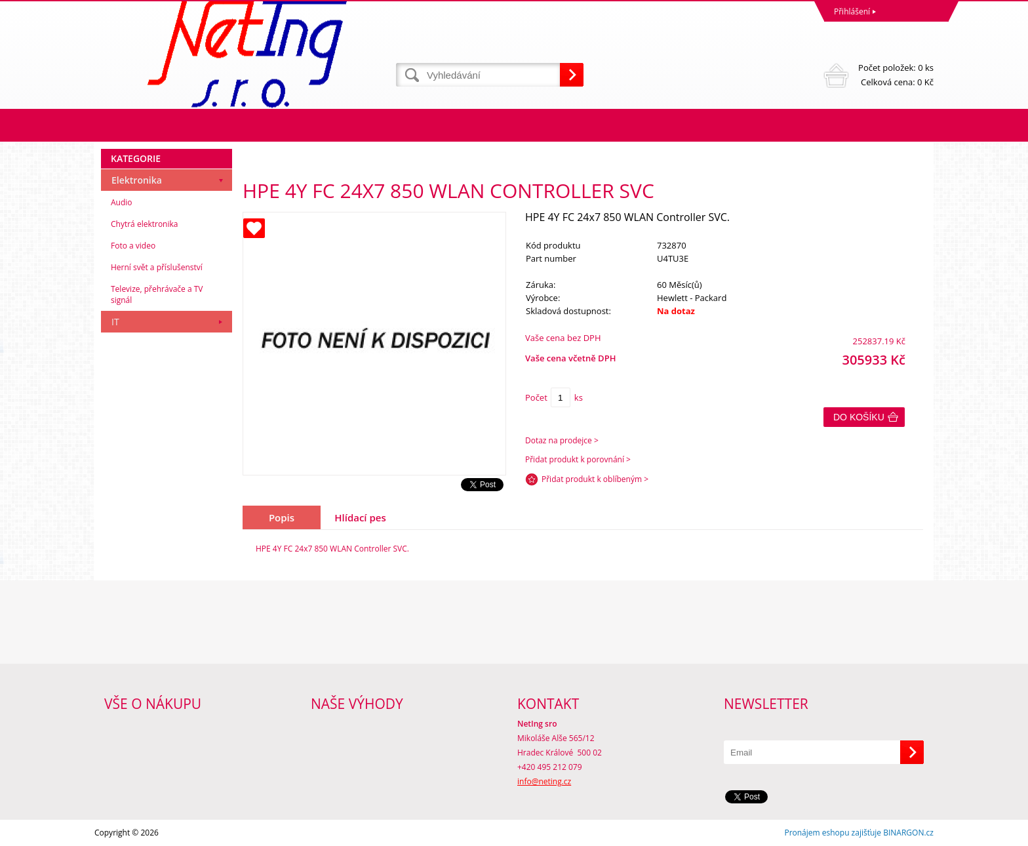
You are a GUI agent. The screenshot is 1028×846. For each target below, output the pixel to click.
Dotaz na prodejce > (562, 440)
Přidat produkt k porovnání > (578, 459)
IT (115, 321)
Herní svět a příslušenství (157, 267)
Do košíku (858, 417)
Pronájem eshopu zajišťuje (832, 832)
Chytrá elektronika (144, 224)
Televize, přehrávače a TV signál (157, 294)
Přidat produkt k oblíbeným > (595, 479)
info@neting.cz (544, 781)
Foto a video (133, 245)
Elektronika (136, 180)
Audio (121, 202)
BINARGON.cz (908, 832)
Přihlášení (852, 11)
